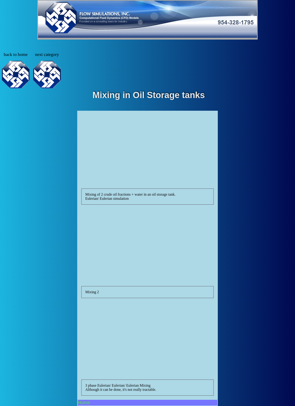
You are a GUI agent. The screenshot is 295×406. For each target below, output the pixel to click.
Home (84, 402)
